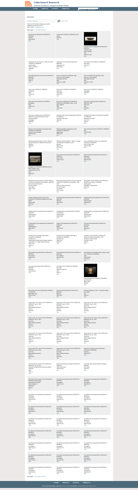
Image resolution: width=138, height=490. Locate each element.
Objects (44, 9)
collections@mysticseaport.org (86, 486)
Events (55, 9)
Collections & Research (46, 2)
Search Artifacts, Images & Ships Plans (51, 6)
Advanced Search (91, 9)
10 (43, 30)
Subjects (65, 9)
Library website (66, 486)
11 (45, 30)
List (43, 27)
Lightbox (32, 27)
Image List (38, 27)
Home (35, 9)
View (30, 41)
